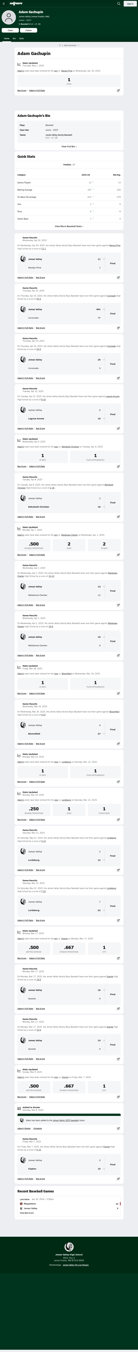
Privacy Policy (75, 1309)
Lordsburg (66, 762)
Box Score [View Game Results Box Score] (40, 277)
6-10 (43, 399)
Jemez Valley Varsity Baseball (59, 134)
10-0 (51, 626)
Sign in (130, 3)
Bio (14, 38)
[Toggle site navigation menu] (3, 3)
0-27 (43, 714)
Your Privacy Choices (69, 1317)
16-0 (38, 979)
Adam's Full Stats (37, 90)
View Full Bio (69, 146)
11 (99, 259)
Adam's (20, 70)
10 (99, 418)
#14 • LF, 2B (29, 23)
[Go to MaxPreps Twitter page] (79, 1296)
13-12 (51, 576)
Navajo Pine (66, 70)
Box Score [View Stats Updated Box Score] (21, 90)
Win (98, 309)
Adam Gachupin (31, 12)
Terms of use (58, 1313)
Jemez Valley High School (69, 1249)
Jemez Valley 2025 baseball (66, 1120)
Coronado (111, 295)
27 (99, 733)
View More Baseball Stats (69, 226)
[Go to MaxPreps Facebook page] (89, 1296)
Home (6, 38)
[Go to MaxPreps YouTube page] (59, 1296)
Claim (10, 30)
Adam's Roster (24, 1128)
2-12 (43, 841)
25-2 (38, 299)
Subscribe (60, 1309)
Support (69, 1321)
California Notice (77, 1313)
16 (99, 506)
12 (99, 595)
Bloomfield (66, 673)
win (56, 70)
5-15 (38, 1149)
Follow (29, 30)
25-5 (38, 349)
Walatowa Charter (69, 535)
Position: (67, 164)
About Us (61, 1304)
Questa (64, 938)
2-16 (52, 488)
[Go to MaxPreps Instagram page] (69, 1296)
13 (99, 586)
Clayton (65, 1077)
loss (56, 446)
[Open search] (119, 3)
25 (99, 359)
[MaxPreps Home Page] (60, 45)
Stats (21, 38)
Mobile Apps (75, 1304)
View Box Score (27, 1212)
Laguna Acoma (112, 396)
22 (99, 910)
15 (99, 1040)
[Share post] (118, 90)
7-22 (43, 891)
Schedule (37, 1128)
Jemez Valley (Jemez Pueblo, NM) (34, 16)
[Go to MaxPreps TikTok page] (48, 1296)
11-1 (43, 248)
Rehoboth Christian (70, 446)
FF (99, 317)
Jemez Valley (31, 259)
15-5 (38, 1030)
